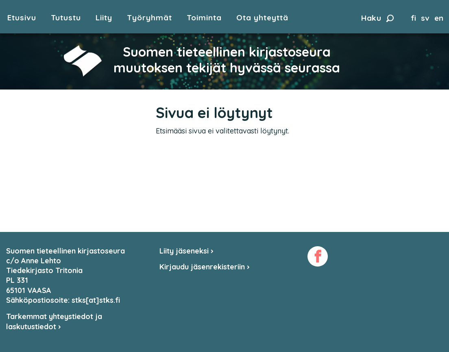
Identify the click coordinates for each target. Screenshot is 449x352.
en (438, 18)
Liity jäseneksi (186, 251)
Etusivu (21, 18)
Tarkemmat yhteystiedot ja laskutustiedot (54, 321)
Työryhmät (149, 18)
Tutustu (66, 18)
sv (425, 18)
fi (413, 18)
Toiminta (204, 18)
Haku (377, 18)
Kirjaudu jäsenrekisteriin (204, 266)
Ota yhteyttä (262, 18)
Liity (104, 18)
